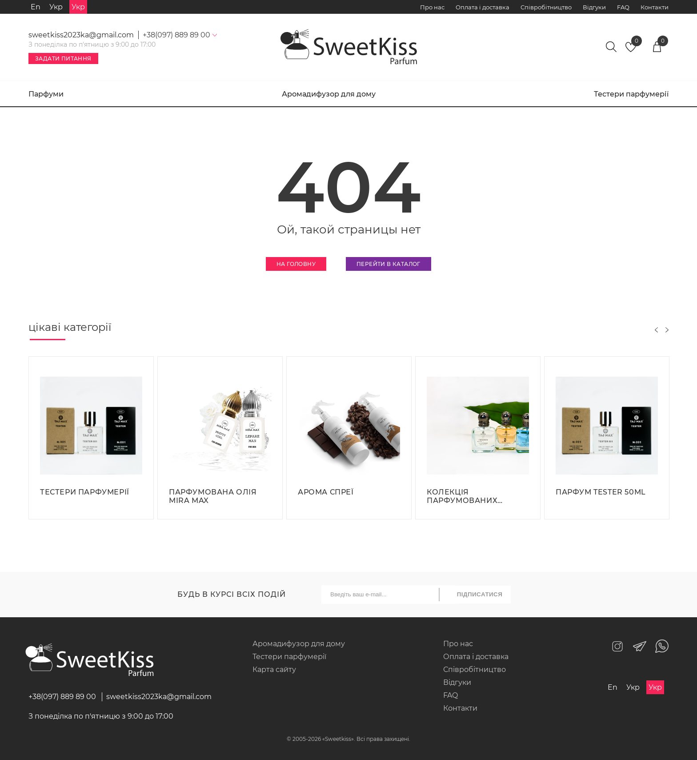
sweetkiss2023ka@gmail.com (81, 35)
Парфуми (46, 94)
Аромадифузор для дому (329, 94)
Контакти (655, 7)
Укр (56, 7)
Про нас (432, 7)
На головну (296, 264)
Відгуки (594, 7)
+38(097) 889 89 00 (62, 696)
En (35, 7)
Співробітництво (546, 7)
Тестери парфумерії (631, 94)
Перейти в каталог (389, 264)
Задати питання (63, 58)
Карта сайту (274, 669)
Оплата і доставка (482, 7)
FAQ (623, 7)
